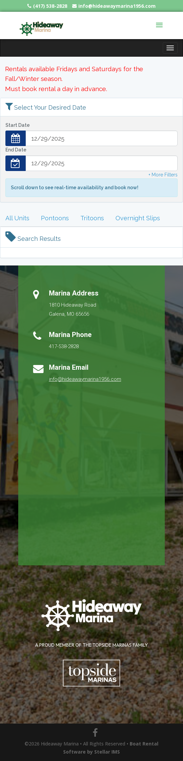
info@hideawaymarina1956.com (85, 379)
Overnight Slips (137, 218)
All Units (17, 218)
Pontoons (55, 218)
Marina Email (68, 367)
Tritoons (92, 218)
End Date (15, 149)
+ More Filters (163, 174)
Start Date (17, 125)
